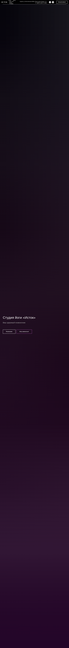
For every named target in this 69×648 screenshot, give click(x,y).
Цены (10, 2)
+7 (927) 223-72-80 (41, 3)
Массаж (11, 1)
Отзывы (11, 3)
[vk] (50, 2)
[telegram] (53, 2)
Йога (14, 0)
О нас (9, 0)
